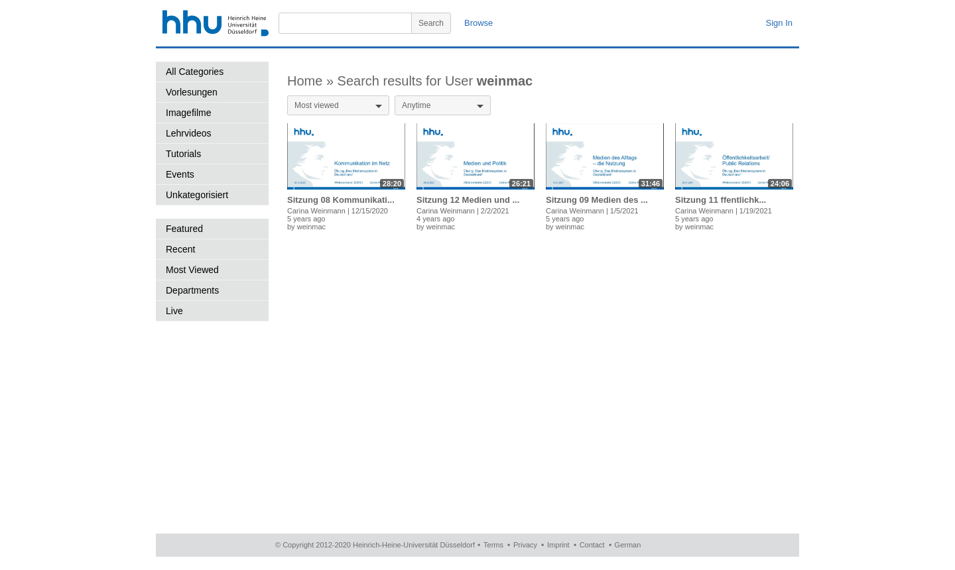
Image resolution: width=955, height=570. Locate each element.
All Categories (194, 71)
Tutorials (183, 153)
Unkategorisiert (197, 195)
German (628, 545)
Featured (184, 228)
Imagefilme (188, 112)
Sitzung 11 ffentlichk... (720, 200)
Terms (493, 545)
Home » (312, 81)
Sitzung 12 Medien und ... (467, 200)
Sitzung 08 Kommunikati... (341, 200)
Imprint (558, 545)
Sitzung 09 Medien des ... (597, 200)
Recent (180, 249)
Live (174, 311)
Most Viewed (192, 269)
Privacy (525, 545)
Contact (592, 545)
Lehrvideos (189, 133)
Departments (192, 290)
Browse (478, 23)
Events (180, 174)
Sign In (779, 23)
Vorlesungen (192, 92)
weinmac (311, 227)
